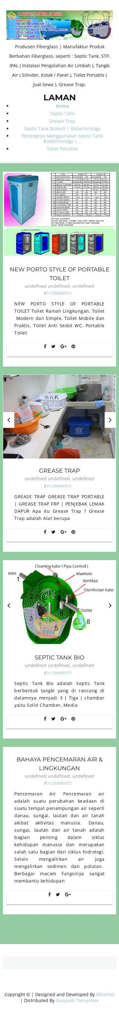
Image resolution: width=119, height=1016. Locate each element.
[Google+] (63, 346)
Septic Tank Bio (59, 657)
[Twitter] (53, 346)
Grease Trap (62, 121)
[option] (59, 416)
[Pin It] (73, 346)
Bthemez (105, 994)
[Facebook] (45, 346)
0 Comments (59, 293)
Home (62, 106)
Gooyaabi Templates (77, 1000)
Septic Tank (62, 113)
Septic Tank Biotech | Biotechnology (62, 129)
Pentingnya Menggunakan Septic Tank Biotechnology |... (62, 138)
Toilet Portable (62, 149)
